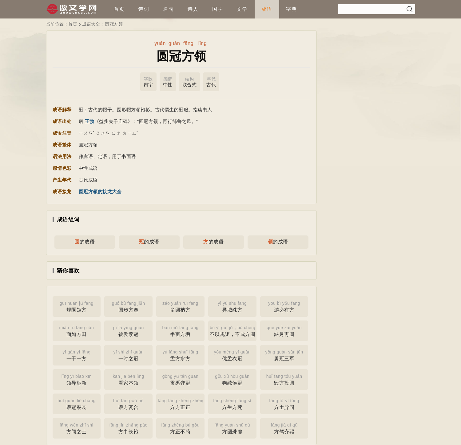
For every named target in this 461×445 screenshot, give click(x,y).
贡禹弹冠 (180, 379)
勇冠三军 (284, 354)
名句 (168, 9)
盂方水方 (180, 354)
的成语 (84, 241)
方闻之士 (76, 427)
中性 (168, 81)
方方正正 (181, 403)
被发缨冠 (128, 330)
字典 (291, 9)
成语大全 (91, 24)
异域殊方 (232, 306)
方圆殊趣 (232, 427)
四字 (148, 81)
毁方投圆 (284, 379)
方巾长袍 (128, 427)
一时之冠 (128, 354)
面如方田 (76, 330)
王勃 (89, 121)
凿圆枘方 (180, 306)
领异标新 (76, 379)
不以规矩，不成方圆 (233, 330)
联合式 (189, 81)
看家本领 (128, 379)
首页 (119, 9)
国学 (217, 9)
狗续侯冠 (232, 379)
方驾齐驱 (284, 427)
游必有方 (284, 306)
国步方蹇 (128, 306)
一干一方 (76, 354)
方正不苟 (180, 427)
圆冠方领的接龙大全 (100, 191)
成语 (266, 9)
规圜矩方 (76, 306)
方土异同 (284, 403)
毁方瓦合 (128, 403)
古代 (211, 81)
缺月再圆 (284, 330)
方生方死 (232, 403)
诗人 (193, 9)
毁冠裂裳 (76, 403)
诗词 (143, 9)
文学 (242, 9)
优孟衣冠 (232, 354)
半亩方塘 (180, 330)
